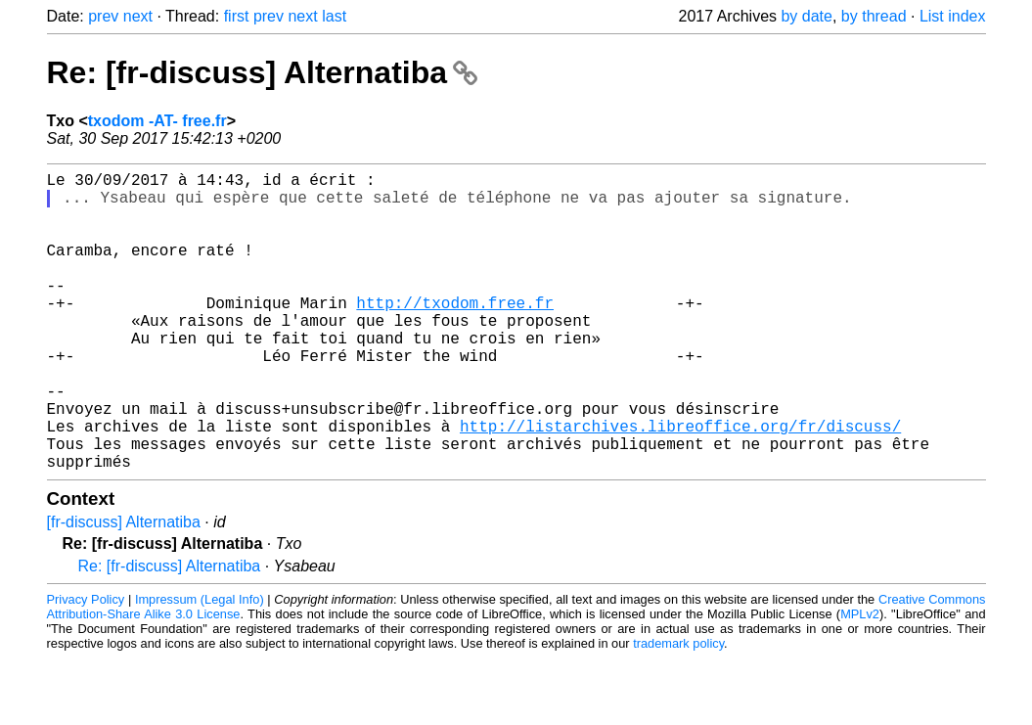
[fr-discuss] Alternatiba (124, 588)
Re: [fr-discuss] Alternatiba (262, 72)
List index (953, 16)
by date (806, 16)
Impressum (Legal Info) (199, 665)
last (334, 16)
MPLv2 (859, 680)
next (138, 16)
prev (103, 16)
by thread (874, 16)
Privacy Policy (86, 665)
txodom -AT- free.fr (157, 121)
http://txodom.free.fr (455, 333)
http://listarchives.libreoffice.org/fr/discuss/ (680, 484)
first (236, 16)
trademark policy (678, 709)
